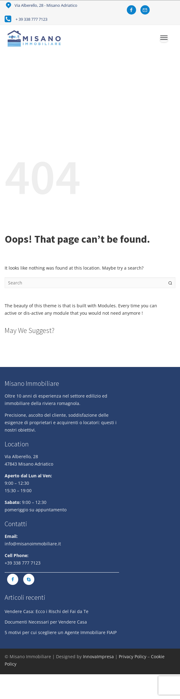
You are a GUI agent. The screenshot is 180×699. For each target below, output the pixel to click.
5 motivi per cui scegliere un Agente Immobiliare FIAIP (61, 632)
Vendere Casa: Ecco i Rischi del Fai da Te (46, 611)
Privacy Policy (132, 656)
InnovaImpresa (98, 656)
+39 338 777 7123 (23, 563)
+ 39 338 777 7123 (31, 19)
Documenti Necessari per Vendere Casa (46, 622)
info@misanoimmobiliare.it (33, 544)
